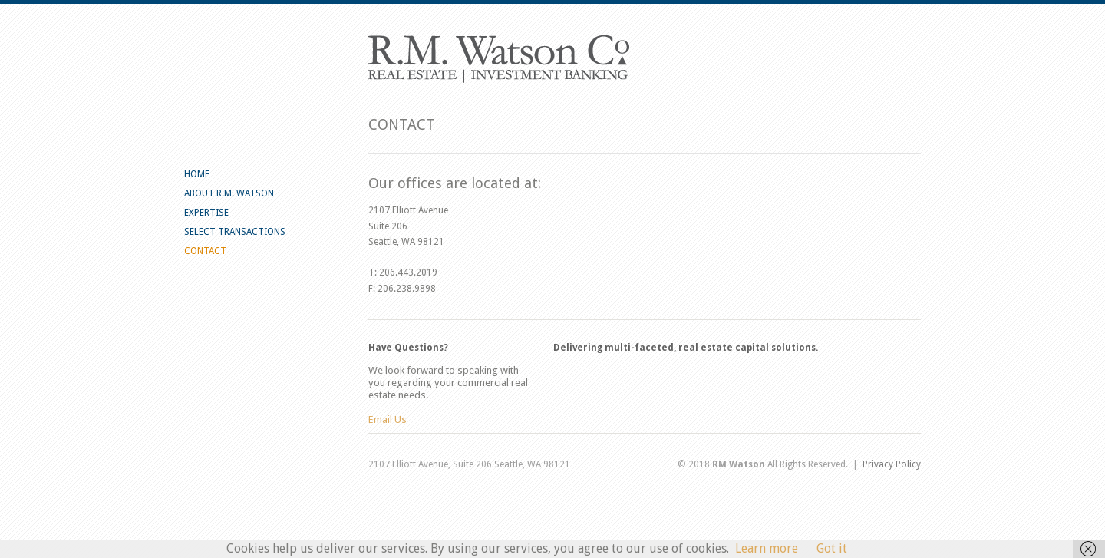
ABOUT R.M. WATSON (229, 193)
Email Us (387, 419)
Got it (831, 548)
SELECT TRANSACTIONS (234, 231)
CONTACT (205, 251)
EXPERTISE (206, 212)
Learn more (766, 548)
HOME (196, 174)
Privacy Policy (892, 464)
